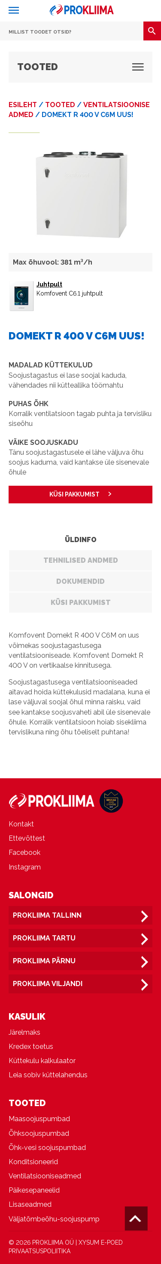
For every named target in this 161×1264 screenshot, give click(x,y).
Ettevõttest (27, 838)
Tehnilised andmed (80, 560)
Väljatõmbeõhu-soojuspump (54, 1219)
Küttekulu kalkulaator (42, 1061)
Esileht (23, 105)
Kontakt (21, 824)
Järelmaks (24, 1032)
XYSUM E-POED (101, 1242)
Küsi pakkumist (81, 602)
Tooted (60, 105)
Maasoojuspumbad (39, 1119)
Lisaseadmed (30, 1204)
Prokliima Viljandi (47, 984)
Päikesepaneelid (34, 1190)
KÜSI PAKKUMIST (74, 494)
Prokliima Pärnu (44, 961)
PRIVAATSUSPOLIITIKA (39, 1251)
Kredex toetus (31, 1046)
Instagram (25, 867)
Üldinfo (81, 540)
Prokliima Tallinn (47, 915)
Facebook (24, 852)
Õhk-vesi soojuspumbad (47, 1148)
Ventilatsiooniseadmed (45, 1176)
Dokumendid (80, 581)
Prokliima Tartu (44, 938)
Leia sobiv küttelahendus (48, 1075)
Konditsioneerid (33, 1162)
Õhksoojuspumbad (39, 1133)
